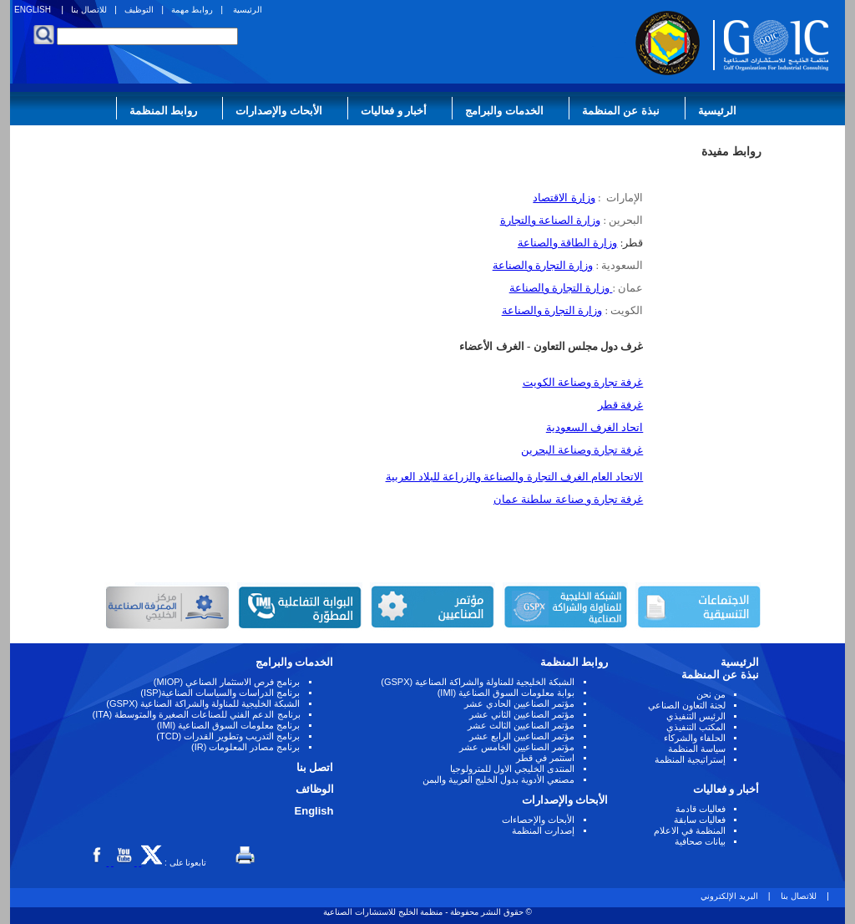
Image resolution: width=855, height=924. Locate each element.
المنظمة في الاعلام (690, 830)
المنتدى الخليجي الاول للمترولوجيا (512, 769)
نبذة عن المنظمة (621, 110)
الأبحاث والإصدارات (278, 110)
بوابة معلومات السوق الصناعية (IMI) (506, 693)
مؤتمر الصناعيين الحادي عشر (519, 703)
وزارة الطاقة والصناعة (568, 242)
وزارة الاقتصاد (563, 197)
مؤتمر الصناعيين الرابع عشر (521, 736)
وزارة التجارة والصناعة (543, 265)
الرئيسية (247, 9)
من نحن (711, 694)
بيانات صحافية (700, 841)
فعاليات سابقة (700, 820)
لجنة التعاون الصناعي (687, 705)
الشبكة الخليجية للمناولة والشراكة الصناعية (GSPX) (477, 682)
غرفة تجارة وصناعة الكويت (583, 382)
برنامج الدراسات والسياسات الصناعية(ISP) (220, 693)
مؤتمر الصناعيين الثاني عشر (521, 714)
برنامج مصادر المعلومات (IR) (246, 747)
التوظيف (139, 9)
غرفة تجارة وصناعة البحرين (582, 450)
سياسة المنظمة (697, 749)
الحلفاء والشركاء (695, 738)
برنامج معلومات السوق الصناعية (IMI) (229, 725)
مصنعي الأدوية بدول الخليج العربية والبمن (498, 779)
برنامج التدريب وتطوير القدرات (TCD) (228, 736)
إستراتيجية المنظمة (690, 759)
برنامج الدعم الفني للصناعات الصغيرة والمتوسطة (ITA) (197, 714)
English (314, 811)
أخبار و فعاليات (394, 110)
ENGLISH (32, 9)
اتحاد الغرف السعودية (595, 427)
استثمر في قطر (545, 758)
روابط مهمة (192, 9)
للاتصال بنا (89, 9)
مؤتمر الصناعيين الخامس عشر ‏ (515, 747)
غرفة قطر (620, 405)
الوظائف (315, 789)
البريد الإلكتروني (729, 896)
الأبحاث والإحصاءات (538, 820)
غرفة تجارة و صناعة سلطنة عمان (568, 499)
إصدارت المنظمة (543, 830)
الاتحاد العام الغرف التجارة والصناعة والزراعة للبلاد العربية (515, 476)
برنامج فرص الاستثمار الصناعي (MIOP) (227, 682)
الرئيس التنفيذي (696, 716)
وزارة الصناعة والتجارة (550, 220)
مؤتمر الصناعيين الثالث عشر (521, 725)
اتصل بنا (315, 767)
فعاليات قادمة (700, 809)
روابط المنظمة (163, 110)
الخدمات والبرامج (504, 110)
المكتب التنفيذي (696, 727)
